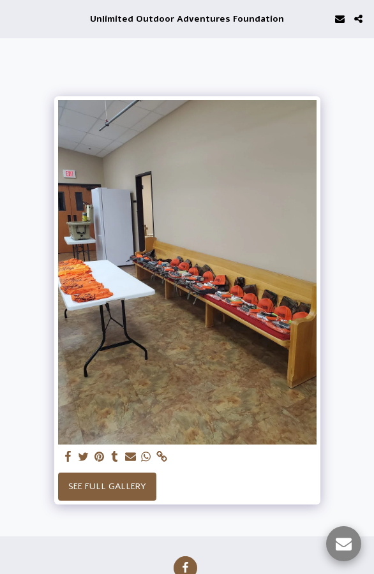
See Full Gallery (107, 486)
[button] (14, 18)
